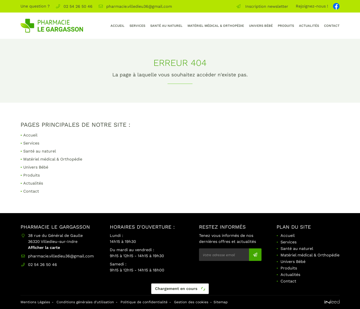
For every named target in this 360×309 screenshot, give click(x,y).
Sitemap (221, 302)
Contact (332, 26)
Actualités (309, 26)
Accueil (117, 26)
